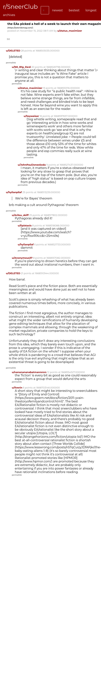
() (20, 28)
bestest (74, 10)
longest (91, 10)
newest (57, 10)
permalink (11, 63)
